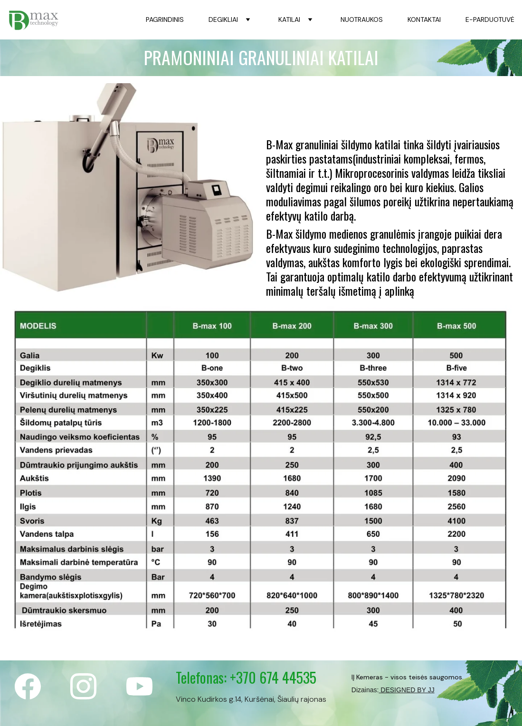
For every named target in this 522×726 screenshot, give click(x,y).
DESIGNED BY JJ (406, 690)
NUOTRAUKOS (362, 20)
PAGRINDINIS (165, 20)
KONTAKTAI (424, 20)
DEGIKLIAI (223, 20)
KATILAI (289, 20)
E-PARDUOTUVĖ (489, 20)
